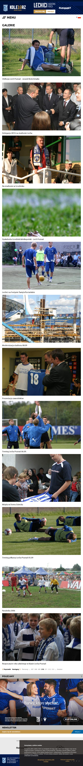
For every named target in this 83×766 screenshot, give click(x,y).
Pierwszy (25, 669)
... (29, 669)
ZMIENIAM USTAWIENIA (31, 756)
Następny (15, 669)
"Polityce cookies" (38, 754)
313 (53, 669)
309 (39, 669)
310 (42, 669)
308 (35, 669)
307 (32, 669)
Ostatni (59, 669)
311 (46, 669)
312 (49, 669)
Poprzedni (7, 669)
